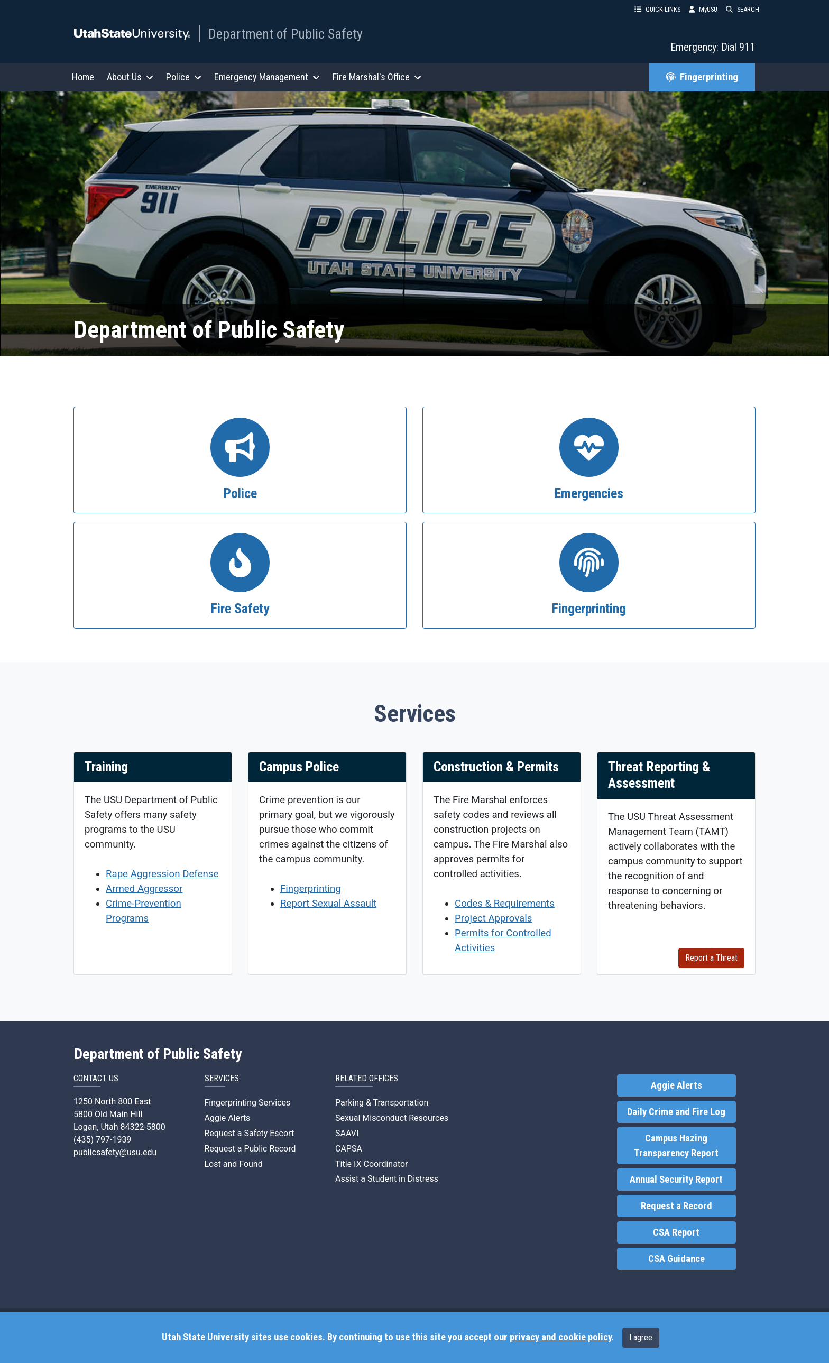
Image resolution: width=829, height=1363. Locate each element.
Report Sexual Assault (328, 903)
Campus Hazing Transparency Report (676, 1145)
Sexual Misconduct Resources (391, 1118)
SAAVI (346, 1133)
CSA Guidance (676, 1259)
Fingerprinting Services (248, 1103)
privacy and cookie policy (560, 1337)
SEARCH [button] (742, 9)
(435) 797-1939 (102, 1140)
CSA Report (676, 1232)
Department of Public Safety (285, 34)
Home (83, 76)
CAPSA (348, 1149)
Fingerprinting (702, 77)
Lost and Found (234, 1164)
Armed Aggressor (144, 889)
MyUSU (703, 9)
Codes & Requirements (505, 903)
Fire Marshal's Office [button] (377, 76)
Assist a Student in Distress (386, 1179)
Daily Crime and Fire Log (676, 1112)
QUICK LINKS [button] (657, 9)
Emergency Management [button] (267, 76)
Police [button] (183, 76)
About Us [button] (130, 76)
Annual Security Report (676, 1179)
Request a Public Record (250, 1149)
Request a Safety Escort (249, 1133)
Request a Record (676, 1206)
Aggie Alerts (228, 1118)
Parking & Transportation (381, 1103)
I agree (640, 1337)
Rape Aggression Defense (162, 874)
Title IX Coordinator (371, 1164)
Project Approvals (493, 918)
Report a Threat (711, 958)
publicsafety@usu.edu (114, 1152)
